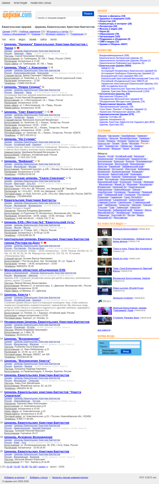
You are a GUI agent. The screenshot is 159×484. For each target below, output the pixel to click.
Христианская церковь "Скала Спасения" (34, 178)
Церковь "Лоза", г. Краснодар (25, 67)
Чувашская (103, 215)
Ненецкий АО (120, 187)
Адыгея (101, 156)
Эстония (135, 148)
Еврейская (114, 166)
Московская (20, 166)
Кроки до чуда (120, 258)
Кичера (28, 366)
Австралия (113, 135)
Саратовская (104, 200)
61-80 (25, 466)
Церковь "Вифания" (19, 161)
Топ (4, 39)
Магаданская (21, 344)
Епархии (36, 34)
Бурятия (18, 366)
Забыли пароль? (110, 353)
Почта (53, 39)
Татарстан (19, 117)
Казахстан (133, 141)
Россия (8, 53)
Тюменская (122, 207)
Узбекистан (126, 146)
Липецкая (148, 182)
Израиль (111, 141)
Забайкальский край (132, 166)
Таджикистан (111, 146)
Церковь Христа (16, 294)
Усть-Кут (31, 183)
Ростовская (20, 248)
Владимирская (144, 161)
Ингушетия (117, 169)
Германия (144, 138)
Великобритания (128, 138)
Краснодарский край (24, 73)
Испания (121, 141)
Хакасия (138, 210)
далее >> (43, 466)
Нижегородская (22, 428)
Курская (137, 182)
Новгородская (105, 189)
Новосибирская (22, 401)
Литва (124, 143)
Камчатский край (119, 174)
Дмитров (33, 275)
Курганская (125, 182)
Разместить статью (41, 3)
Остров (31, 327)
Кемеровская (129, 176)
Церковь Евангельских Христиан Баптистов (37, 51)
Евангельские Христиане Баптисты (30, 200)
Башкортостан (138, 159)
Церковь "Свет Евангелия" (24, 111)
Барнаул (37, 144)
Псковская (19, 327)
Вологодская (121, 164)
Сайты (43, 39)
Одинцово (33, 380)
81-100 (33, 466)
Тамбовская (110, 205)
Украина (138, 146)
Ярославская (120, 217)
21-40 (9, 466)
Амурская (139, 156)
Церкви (6, 31)
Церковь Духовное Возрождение (28, 437)
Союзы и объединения (14, 34)
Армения (142, 135)
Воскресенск (35, 205)
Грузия (101, 141)
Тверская (19, 53)
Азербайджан (128, 135)
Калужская (103, 174)
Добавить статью (39, 477)
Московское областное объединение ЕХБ (34, 270)
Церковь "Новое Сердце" (22, 87)
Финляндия (104, 148)
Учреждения (77, 34)
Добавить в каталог (14, 477)
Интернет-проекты (55, 34)
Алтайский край (22, 144)
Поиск (88, 13)
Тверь (29, 53)
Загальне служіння (123, 298)
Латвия (115, 143)
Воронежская (21, 457)
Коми (16, 442)
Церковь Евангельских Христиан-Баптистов (36, 375)
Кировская (143, 176)
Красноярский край (108, 182)
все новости (104, 330)
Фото (12, 39)
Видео (22, 39)
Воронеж (34, 457)
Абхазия (102, 135)
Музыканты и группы (57, 31)
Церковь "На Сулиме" (20, 139)
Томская (147, 205)
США (100, 146)
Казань (30, 117)
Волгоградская (105, 164)
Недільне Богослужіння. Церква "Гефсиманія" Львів (129, 309)
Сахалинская (120, 200)
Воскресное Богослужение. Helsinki (131, 278)
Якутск (26, 227)
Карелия (116, 176)
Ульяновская (104, 210)
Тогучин (36, 401)
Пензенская (133, 192)
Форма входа (106, 336)
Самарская (116, 197)
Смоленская (124, 202)
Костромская (111, 179)
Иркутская (19, 183)
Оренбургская (105, 192)
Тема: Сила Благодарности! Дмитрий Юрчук (132, 269)
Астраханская (122, 159)
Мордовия (132, 184)
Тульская (102, 207)
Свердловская (136, 200)
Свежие (32, 39)
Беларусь (103, 138)
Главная (6, 3)
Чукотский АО (118, 215)
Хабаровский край (122, 210)
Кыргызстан (104, 143)
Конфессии (104, 50)
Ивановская (104, 169)
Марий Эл (120, 184)
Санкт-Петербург (133, 197)
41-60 (17, 466)
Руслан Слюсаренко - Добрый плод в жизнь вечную (132, 240)
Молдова (134, 143)
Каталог (102, 11)
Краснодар (43, 73)
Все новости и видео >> (112, 224)
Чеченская (137, 212)
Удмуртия (135, 207)
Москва (32, 166)
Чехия (126, 148)
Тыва (111, 207)
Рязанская (103, 197)
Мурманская (104, 187)
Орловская (119, 192)
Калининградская (121, 171)
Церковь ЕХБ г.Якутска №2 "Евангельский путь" (39, 222)
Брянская (119, 161)
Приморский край (113, 194)
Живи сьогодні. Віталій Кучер (128, 288)
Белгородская (105, 161)
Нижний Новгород (41, 428)
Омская (136, 189)
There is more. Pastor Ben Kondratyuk (132, 248)
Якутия (17, 227)
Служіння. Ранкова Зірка (126, 317)
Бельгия (113, 138)
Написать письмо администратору (70, 477)
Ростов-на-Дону (36, 248)
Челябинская (123, 212)
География (104, 130)
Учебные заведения (29, 31)
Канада (144, 141)
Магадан (34, 344)
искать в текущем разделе (51, 18)
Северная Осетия (107, 202)
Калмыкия (137, 171)
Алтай (110, 156)
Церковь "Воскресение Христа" (27, 360)
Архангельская (105, 159)
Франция (116, 148)
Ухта (23, 442)
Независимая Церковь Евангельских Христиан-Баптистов (46, 321)
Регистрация (20, 3)
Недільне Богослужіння (125, 229)
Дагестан (102, 166)
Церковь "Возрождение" (22, 338)
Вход (126, 351)
